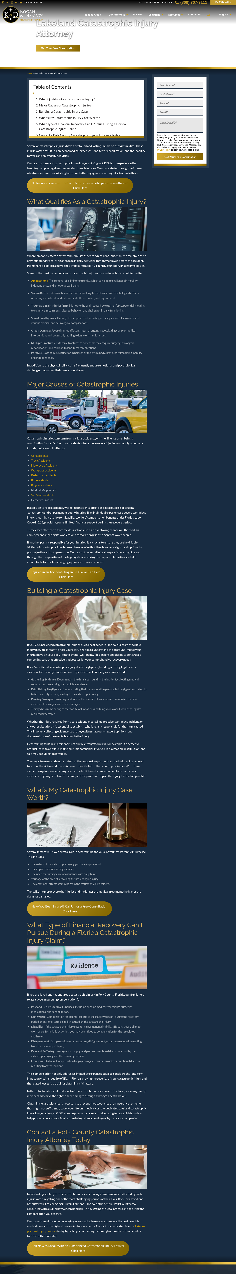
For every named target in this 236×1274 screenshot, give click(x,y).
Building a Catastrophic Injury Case (63, 111)
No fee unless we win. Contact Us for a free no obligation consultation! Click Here (79, 185)
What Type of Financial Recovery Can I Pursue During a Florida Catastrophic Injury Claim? (82, 126)
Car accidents (39, 455)
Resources (174, 14)
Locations (154, 14)
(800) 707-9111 (191, 2)
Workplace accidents (43, 470)
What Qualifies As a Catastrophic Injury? (67, 99)
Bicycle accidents (41, 485)
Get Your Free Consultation (58, 48)
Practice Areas (92, 14)
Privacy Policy (163, 149)
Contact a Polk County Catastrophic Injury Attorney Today (79, 135)
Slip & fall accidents (42, 495)
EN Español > (223, 2)
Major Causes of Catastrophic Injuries (65, 105)
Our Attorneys (117, 14)
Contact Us (194, 14)
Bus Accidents (39, 480)
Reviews (138, 14)
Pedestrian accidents (43, 475)
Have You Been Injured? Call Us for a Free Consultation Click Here (69, 908)
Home (29, 73)
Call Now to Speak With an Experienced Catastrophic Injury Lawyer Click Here (78, 1248)
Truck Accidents (40, 460)
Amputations (39, 280)
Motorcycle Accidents (44, 465)
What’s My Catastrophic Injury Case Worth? (69, 118)
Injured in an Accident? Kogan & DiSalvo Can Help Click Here (65, 574)
